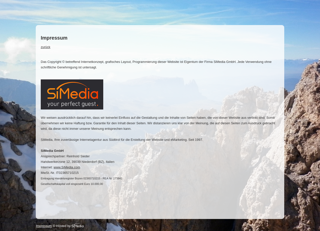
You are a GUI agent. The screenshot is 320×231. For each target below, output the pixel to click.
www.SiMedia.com (67, 167)
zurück (45, 47)
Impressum (44, 226)
